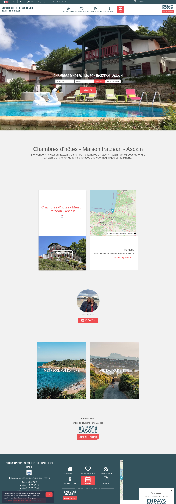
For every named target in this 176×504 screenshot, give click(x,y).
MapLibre (130, 233)
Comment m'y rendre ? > (122, 257)
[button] (113, 81)
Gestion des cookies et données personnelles (17, 500)
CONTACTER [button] (88, 320)
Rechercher (99, 81)
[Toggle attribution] (135, 233)
